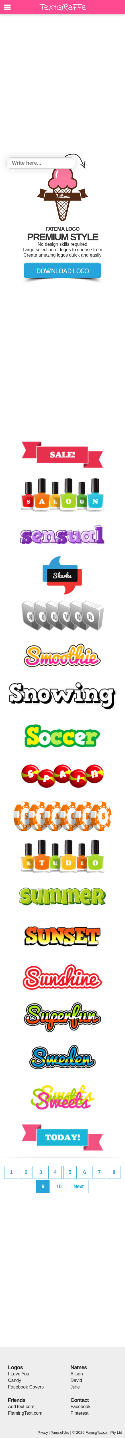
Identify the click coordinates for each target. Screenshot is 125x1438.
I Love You (18, 1373)
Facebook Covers (26, 1387)
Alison (77, 1373)
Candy (14, 1380)
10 (58, 1186)
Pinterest (80, 1413)
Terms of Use (60, 1432)
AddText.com (21, 1406)
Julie (75, 1387)
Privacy (43, 1432)
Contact (80, 1400)
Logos (15, 1367)
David (76, 1380)
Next (78, 1186)
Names (79, 1367)
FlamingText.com (25, 1413)
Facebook (81, 1406)
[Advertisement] (62, 86)
